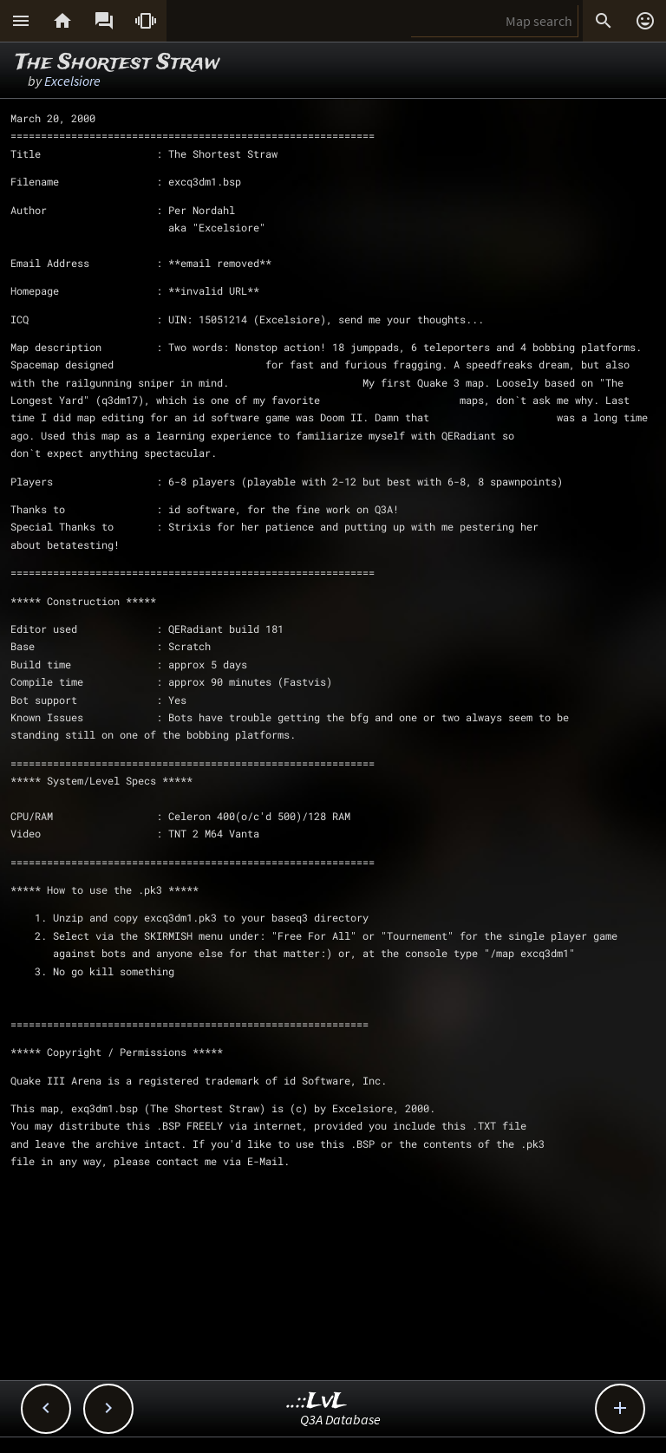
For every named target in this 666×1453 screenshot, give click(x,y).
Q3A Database (340, 1419)
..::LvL (317, 1401)
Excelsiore (72, 80)
